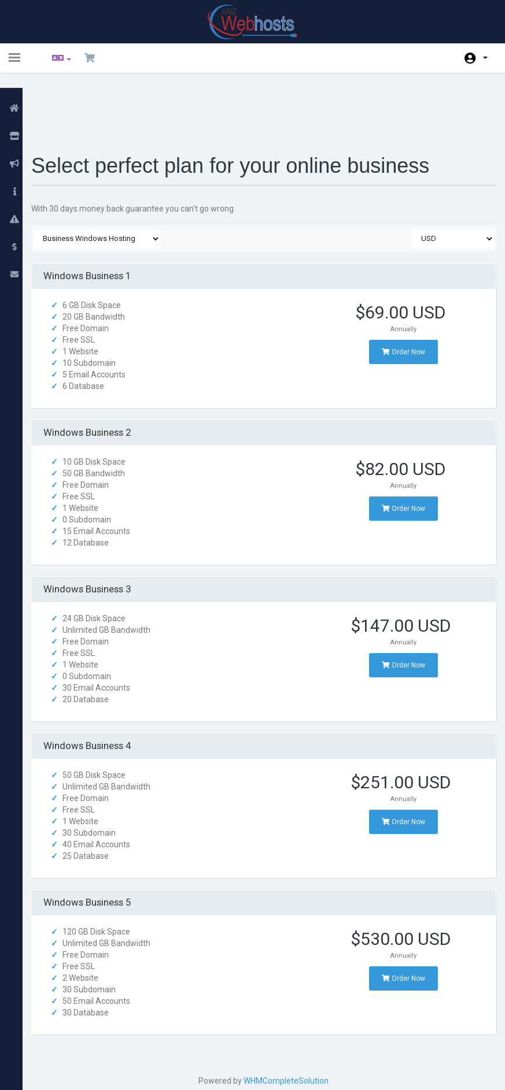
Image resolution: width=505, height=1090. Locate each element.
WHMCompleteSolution (289, 1020)
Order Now (399, 291)
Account (485, 58)
